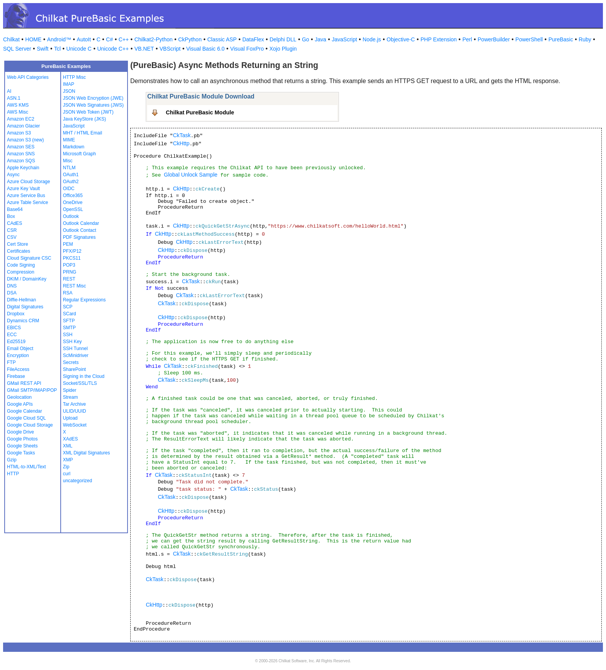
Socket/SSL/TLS (80, 383)
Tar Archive (74, 404)
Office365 (73, 195)
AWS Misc (17, 112)
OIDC (69, 188)
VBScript (170, 49)
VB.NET (144, 49)
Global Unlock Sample (191, 175)
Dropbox (15, 313)
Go (305, 39)
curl (66, 473)
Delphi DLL (282, 39)
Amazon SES (20, 147)
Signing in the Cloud (83, 376)
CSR (12, 230)
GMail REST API (24, 383)
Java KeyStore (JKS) (84, 119)
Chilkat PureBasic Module (200, 112)
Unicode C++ (113, 49)
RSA (68, 293)
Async (13, 174)
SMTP (69, 327)
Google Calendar (24, 411)
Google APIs (20, 404)
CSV (12, 237)
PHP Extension (438, 39)
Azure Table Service (27, 202)
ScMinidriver (76, 355)
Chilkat (11, 39)
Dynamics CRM (23, 320)
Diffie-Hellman (21, 300)
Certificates (18, 251)
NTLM (69, 167)
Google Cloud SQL (26, 418)
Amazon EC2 (20, 119)
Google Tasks (21, 453)
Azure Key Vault (23, 188)
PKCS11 (72, 258)
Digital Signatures (25, 306)
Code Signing (21, 265)
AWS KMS (18, 105)
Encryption (18, 355)
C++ (124, 39)
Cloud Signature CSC (29, 258)
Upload (70, 418)
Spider (70, 390)
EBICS (14, 327)
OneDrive (73, 202)
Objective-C (400, 39)
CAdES (14, 223)
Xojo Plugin (283, 49)
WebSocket (75, 425)
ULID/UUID (74, 411)
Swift (42, 49)
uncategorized (77, 480)
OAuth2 (71, 181)
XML (68, 446)
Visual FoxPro (247, 49)
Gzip (12, 460)
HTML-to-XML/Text (26, 466)
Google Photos (22, 439)
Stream (70, 397)
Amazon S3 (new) (25, 140)
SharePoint (74, 369)
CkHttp (181, 143)
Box (11, 216)
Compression (20, 272)
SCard (69, 313)
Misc (68, 160)
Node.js (372, 39)
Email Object (20, 348)
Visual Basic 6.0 (205, 49)
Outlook (71, 216)
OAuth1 (71, 174)
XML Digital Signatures (86, 453)
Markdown (73, 147)
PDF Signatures (79, 237)
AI (9, 91)
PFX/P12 (72, 251)
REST (69, 279)
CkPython (190, 39)
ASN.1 (13, 98)
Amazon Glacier (23, 126)
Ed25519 (16, 341)
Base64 (15, 209)
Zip (66, 466)
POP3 (69, 265)
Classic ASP (222, 39)
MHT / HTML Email (82, 133)
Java (320, 39)
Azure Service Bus (26, 195)
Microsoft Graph (79, 153)
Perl (467, 39)
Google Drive (20, 432)
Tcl (57, 49)
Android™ (59, 39)
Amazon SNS (21, 153)
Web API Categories (28, 77)
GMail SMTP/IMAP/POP (32, 390)
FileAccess (18, 369)
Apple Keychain (23, 167)
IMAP (68, 84)
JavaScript (344, 39)
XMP (68, 460)
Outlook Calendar (81, 223)
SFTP (69, 320)
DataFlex (253, 39)
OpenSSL (73, 209)
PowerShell (529, 39)
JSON (69, 91)
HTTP (13, 473)
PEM (68, 244)
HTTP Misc (74, 77)
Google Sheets (22, 446)
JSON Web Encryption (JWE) (93, 98)
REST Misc (74, 286)
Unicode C (79, 49)
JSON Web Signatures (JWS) (93, 105)
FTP (11, 362)
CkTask (182, 135)
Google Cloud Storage (30, 425)
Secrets (71, 362)
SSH (68, 334)
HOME (33, 39)
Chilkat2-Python (153, 39)
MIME (69, 140)
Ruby (585, 39)
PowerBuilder (494, 39)
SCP (68, 306)
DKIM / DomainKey (26, 279)
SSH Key (72, 341)
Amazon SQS (21, 160)
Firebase (16, 376)
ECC (12, 334)
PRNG (70, 272)
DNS (12, 286)
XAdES (70, 439)
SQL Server (17, 49)
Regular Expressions (84, 300)
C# (109, 39)
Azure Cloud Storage (28, 181)
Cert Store (17, 244)
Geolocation (19, 397)
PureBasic (560, 39)
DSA (12, 293)
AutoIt (84, 39)
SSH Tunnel (75, 348)
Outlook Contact (79, 230)
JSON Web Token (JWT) (88, 112)
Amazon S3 (19, 133)
